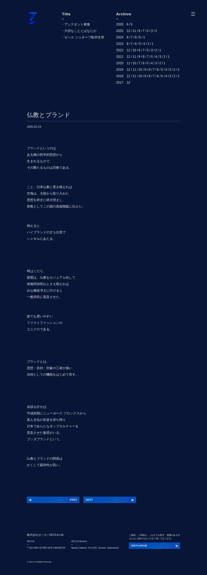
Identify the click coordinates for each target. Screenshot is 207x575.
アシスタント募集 (77, 24)
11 (134, 31)
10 (134, 50)
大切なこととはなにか (80, 31)
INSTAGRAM (139, 545)
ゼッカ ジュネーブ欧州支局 (84, 37)
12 (128, 31)
